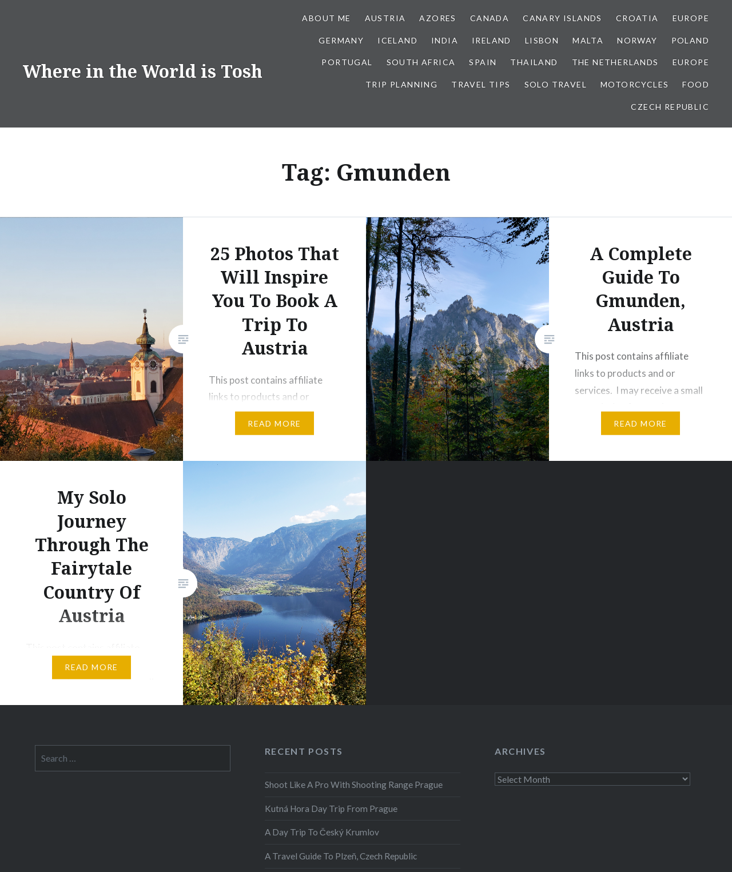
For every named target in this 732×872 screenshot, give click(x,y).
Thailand (534, 62)
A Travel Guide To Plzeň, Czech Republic (341, 856)
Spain (482, 62)
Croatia (637, 18)
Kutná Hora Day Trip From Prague (331, 808)
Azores (437, 18)
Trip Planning (401, 84)
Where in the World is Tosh (142, 71)
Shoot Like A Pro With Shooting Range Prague (354, 784)
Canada (489, 18)
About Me (326, 18)
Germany (341, 40)
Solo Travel (555, 84)
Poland (690, 40)
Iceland (397, 40)
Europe (691, 18)
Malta (587, 40)
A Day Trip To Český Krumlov (322, 832)
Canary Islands (562, 18)
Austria (385, 18)
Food (695, 84)
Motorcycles (634, 84)
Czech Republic (670, 107)
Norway (637, 40)
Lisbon (542, 40)
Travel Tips (480, 84)
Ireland (491, 40)
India (444, 40)
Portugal (346, 62)
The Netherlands (615, 62)
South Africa (421, 62)
